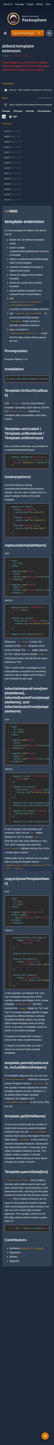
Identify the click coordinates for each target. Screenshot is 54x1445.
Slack (48, 4)
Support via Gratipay (32, 1248)
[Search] (5, 33)
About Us (7, 4)
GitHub (39, 4)
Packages (19, 4)
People (30, 4)
